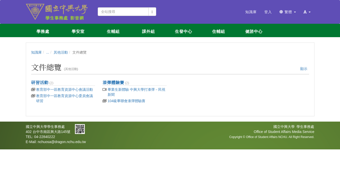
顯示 (303, 69)
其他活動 (61, 52)
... (47, 52)
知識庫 (36, 52)
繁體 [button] (287, 12)
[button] (307, 12)
